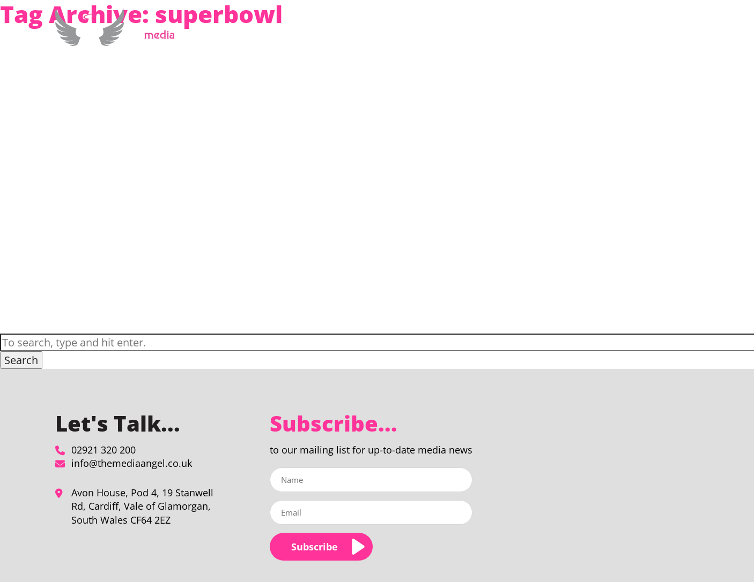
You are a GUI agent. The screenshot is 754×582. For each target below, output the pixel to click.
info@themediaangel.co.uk (131, 463)
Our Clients (583, 34)
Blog (622, 34)
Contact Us (659, 34)
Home (373, 34)
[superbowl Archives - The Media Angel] (118, 40)
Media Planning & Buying (439, 34)
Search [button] (21, 360)
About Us (523, 34)
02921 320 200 (103, 449)
